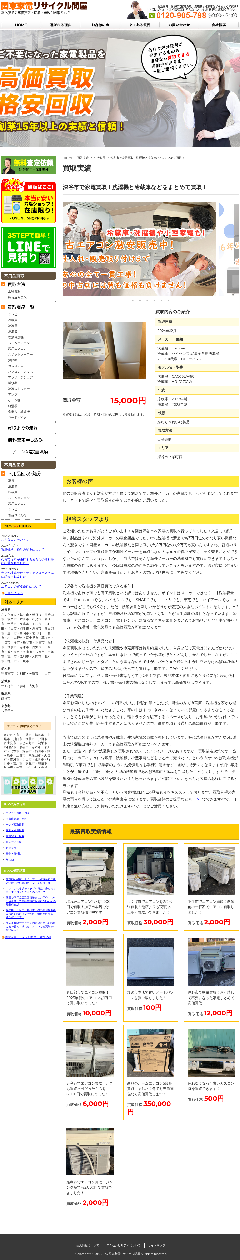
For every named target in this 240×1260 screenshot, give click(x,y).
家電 (11, 480)
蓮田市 (39, 759)
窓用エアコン (17, 348)
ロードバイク (17, 417)
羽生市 (30, 763)
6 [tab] (168, 300)
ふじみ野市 (27, 743)
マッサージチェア (20, 377)
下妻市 (21, 686)
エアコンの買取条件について (21, 586)
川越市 (27, 735)
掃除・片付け (14, 853)
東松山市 (35, 755)
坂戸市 (8, 767)
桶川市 (39, 751)
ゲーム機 (14, 400)
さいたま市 (11, 735)
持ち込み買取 (17, 297)
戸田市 (42, 739)
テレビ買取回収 (15, 824)
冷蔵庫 (12, 320)
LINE (197, 799)
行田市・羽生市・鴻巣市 (24, 628)
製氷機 (12, 383)
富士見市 (10, 743)
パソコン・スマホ (20, 371)
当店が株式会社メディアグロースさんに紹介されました (27, 574)
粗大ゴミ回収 (14, 842)
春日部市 (10, 747)
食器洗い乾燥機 (19, 411)
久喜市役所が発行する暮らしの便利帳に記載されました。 (27, 561)
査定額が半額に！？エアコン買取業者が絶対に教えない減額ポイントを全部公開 (31, 881)
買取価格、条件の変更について (23, 549)
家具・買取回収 (15, 830)
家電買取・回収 (15, 836)
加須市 (42, 763)
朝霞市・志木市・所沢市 (24, 647)
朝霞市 (30, 739)
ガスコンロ (16, 366)
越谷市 (39, 735)
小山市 (46, 673)
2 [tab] (140, 300)
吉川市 (17, 763)
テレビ (12, 314)
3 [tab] (147, 300)
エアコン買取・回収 (18, 813)
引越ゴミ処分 (17, 515)
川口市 (17, 739)
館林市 (5, 698)
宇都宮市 (7, 673)
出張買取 (14, 291)
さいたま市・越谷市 (15, 614)
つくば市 (7, 686)
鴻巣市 (42, 743)
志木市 (36, 747)
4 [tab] (154, 300)
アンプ (12, 394)
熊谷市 (24, 747)
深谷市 (27, 751)
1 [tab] (132, 300)
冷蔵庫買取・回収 (16, 819)
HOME (68, 157)
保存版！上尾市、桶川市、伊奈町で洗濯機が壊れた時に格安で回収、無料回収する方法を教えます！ (31, 914)
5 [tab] (161, 300)
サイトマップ (156, 1245)
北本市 (14, 751)
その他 (10, 859)
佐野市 (33, 673)
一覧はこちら (14, 593)
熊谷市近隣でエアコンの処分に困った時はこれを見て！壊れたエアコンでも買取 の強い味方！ (31, 926)
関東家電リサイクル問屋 (124, 1253)
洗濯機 (12, 331)
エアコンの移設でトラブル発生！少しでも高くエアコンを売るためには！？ (31, 890)
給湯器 (12, 406)
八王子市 (7, 711)
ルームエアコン (19, 343)
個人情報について (87, 1245)
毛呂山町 (31, 767)
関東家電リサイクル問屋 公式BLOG (28, 937)
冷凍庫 (12, 326)
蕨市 (19, 767)
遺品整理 (11, 847)
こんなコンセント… (14, 539)
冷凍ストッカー (19, 389)
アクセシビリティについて (123, 1245)
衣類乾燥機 (16, 337)
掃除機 (12, 360)
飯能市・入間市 (30, 656)
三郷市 (20, 755)
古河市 (33, 686)
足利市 (21, 673)
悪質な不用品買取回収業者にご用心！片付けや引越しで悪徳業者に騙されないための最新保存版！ (31, 901)
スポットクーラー (20, 354)
